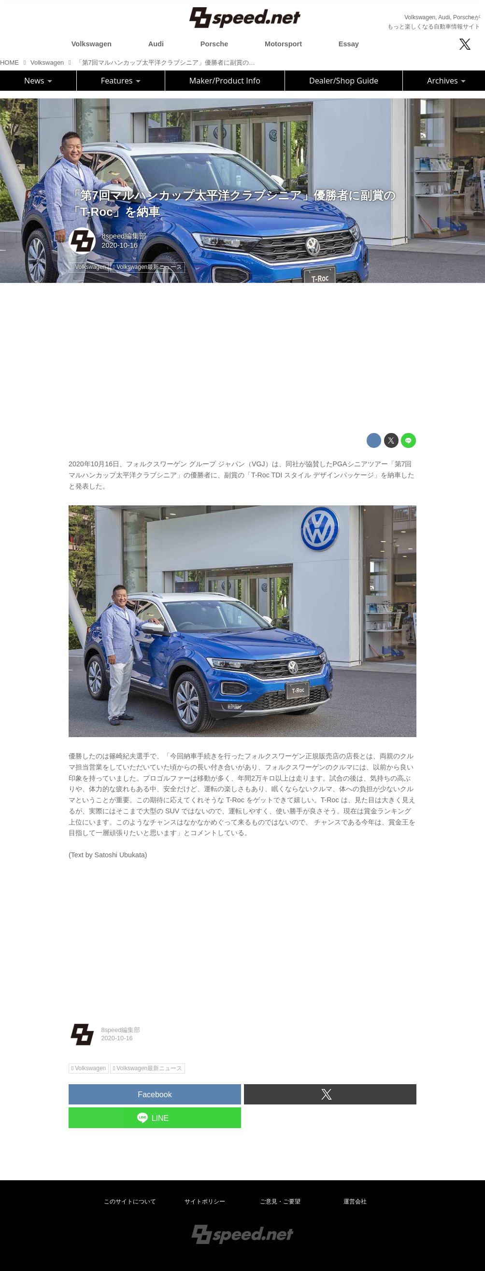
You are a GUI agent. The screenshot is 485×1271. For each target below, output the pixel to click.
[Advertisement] (242, 358)
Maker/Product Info (224, 80)
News (38, 80)
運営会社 (355, 1201)
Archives (446, 80)
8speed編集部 (123, 236)
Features (121, 80)
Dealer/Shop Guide (343, 80)
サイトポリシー (205, 1201)
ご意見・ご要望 (280, 1201)
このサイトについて (130, 1201)
